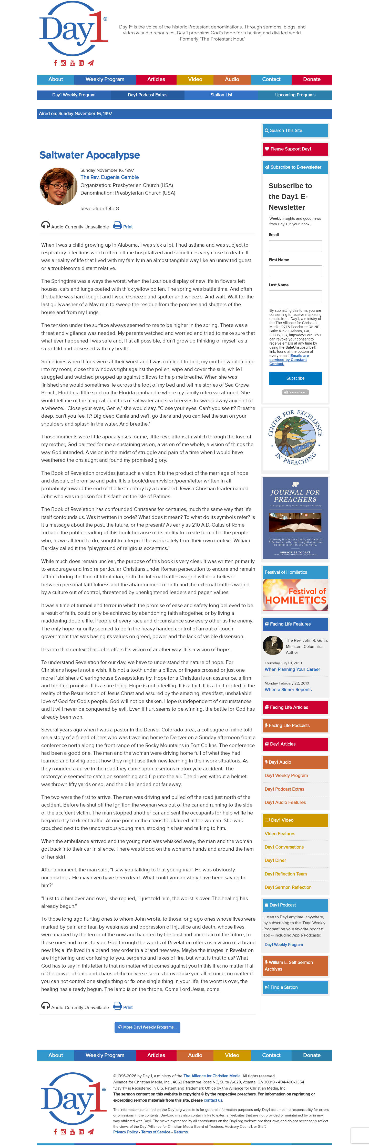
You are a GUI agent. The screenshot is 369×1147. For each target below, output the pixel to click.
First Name (279, 260)
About (55, 79)
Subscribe (295, 378)
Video (195, 79)
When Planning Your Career (292, 669)
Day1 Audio (278, 762)
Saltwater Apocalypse (89, 155)
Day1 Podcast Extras (147, 95)
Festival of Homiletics (286, 572)
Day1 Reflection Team (286, 874)
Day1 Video (279, 820)
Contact (271, 79)
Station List (221, 95)
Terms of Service (155, 1132)
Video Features (280, 834)
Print (122, 227)
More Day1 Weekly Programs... (147, 1027)
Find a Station (281, 987)
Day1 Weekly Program (73, 95)
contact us (213, 1101)
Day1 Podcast (280, 905)
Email (274, 235)
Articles (156, 79)
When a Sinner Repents (288, 690)
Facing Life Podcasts (287, 725)
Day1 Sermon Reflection (288, 887)
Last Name (279, 285)
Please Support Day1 (288, 149)
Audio (232, 79)
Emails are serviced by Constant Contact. (289, 360)
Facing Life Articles (286, 707)
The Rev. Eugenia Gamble (109, 177)
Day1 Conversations (284, 847)
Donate (312, 79)
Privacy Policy (125, 1132)
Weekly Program (105, 79)
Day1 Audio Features (285, 802)
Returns (181, 1132)
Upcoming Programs (295, 95)
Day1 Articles (280, 744)
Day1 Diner (275, 860)
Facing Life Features (288, 624)
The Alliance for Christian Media (211, 1076)
